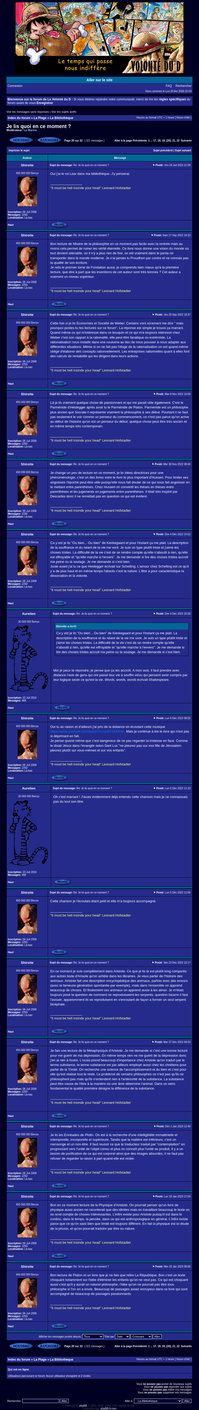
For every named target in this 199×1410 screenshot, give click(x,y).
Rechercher (183, 86)
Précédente (140, 140)
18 (159, 140)
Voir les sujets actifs (63, 111)
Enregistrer (45, 103)
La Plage (40, 118)
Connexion (15, 86)
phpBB (83, 1405)
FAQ (169, 86)
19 (163, 140)
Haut (10, 224)
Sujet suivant (183, 150)
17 (154, 140)
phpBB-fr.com (109, 1408)
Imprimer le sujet (19, 150)
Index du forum (19, 118)
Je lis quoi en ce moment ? (38, 126)
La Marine (30, 130)
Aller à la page (123, 140)
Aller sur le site (99, 80)
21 (173, 140)
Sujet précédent (163, 150)
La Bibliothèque (61, 118)
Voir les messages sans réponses (27, 111)
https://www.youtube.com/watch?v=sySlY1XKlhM (86, 731)
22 (178, 140)
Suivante (186, 140)
